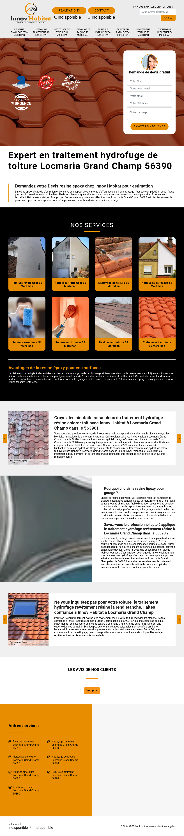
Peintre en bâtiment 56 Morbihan (123, 32)
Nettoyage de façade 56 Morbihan (82, 32)
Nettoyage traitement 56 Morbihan (41, 32)
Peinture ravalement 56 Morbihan (19, 32)
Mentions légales (166, 826)
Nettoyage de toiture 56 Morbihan (62, 32)
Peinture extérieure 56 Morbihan (103, 32)
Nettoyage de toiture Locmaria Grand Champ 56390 (23, 760)
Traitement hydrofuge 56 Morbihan (164, 32)
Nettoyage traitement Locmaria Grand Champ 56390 (62, 744)
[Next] (179, 438)
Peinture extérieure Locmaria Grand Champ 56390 (23, 775)
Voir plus (92, 690)
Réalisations (69, 10)
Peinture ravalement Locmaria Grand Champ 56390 (23, 744)
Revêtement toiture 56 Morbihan (143, 32)
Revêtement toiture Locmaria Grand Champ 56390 (23, 790)
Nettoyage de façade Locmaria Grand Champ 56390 (62, 760)
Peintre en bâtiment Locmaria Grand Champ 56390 (62, 775)
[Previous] (5, 438)
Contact (102, 10)
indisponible (67, 17)
